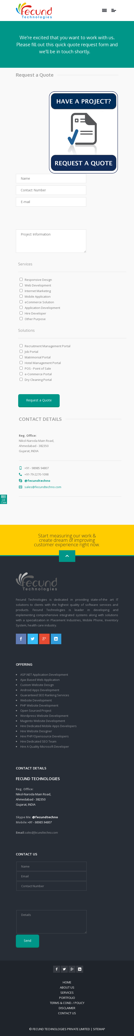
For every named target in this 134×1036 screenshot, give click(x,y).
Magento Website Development (42, 721)
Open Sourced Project (35, 710)
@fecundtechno (96, 481)
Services (67, 992)
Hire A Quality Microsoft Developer (44, 746)
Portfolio (67, 998)
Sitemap (99, 1029)
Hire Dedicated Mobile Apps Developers (48, 726)
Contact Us (67, 1013)
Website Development (36, 700)
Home (67, 982)
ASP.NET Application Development (44, 674)
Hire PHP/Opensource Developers (44, 736)
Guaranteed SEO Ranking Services (44, 695)
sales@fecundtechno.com (101, 487)
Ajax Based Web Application (40, 680)
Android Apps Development (39, 690)
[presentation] (40, 218)
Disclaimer (67, 1008)
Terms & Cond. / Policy (67, 1003)
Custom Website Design (37, 685)
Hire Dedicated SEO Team (38, 741)
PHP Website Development (39, 705)
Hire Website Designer (36, 731)
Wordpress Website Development (44, 716)
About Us (67, 987)
